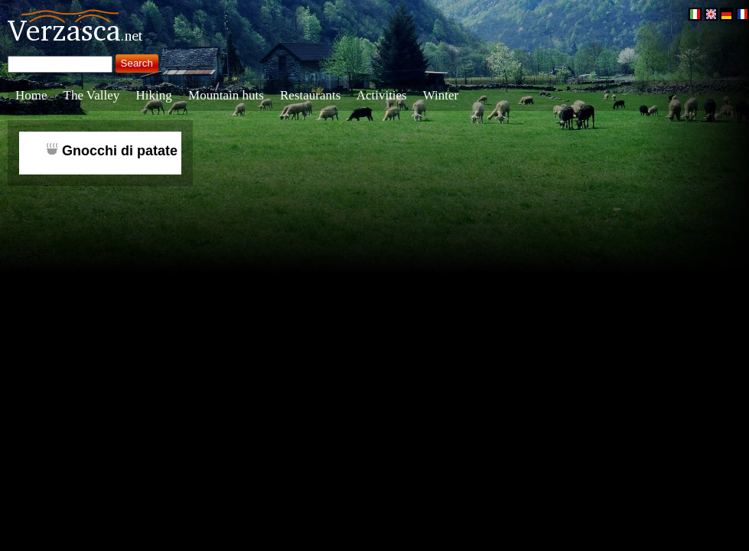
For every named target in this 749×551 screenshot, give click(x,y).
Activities (382, 95)
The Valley (92, 95)
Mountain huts (226, 95)
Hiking (154, 95)
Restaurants (310, 95)
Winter (441, 95)
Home (31, 95)
